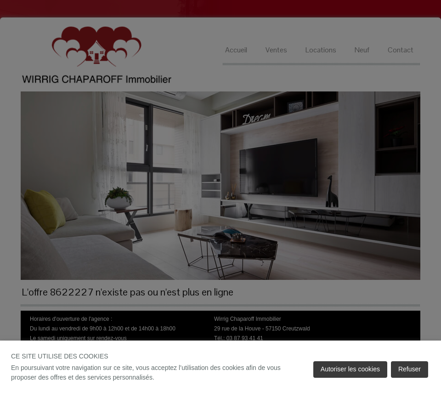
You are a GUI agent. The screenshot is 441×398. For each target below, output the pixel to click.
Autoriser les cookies (350, 369)
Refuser (409, 369)
